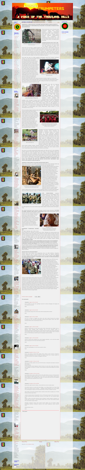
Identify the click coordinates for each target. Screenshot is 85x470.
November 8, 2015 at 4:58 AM (34, 383)
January (15, 67)
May (15, 41)
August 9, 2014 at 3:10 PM (33, 316)
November (16, 55)
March (15, 44)
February (15, 65)
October (15, 57)
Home (40, 441)
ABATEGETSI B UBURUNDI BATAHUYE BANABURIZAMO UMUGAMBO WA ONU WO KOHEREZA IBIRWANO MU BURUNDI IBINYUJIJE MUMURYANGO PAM (16, 287)
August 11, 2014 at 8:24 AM (33, 337)
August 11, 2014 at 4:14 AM (33, 326)
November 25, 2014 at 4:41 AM (34, 373)
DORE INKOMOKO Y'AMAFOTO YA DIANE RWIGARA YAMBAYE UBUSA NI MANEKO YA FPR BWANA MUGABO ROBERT (16, 182)
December (15, 68)
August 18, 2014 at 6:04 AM (33, 345)
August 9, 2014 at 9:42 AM (33, 302)
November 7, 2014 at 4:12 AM (34, 361)
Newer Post (24, 441)
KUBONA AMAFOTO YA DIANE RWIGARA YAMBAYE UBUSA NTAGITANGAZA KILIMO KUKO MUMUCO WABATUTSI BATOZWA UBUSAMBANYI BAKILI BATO (16, 105)
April (15, 43)
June (15, 40)
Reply (26, 306)
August (15, 37)
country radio (64, 33)
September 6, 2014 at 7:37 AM (34, 352)
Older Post (56, 441)
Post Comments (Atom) (30, 444)
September (16, 36)
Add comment (24, 411)
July (15, 38)
